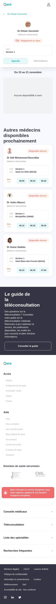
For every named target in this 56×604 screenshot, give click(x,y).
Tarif (24, 584)
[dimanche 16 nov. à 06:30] (44, 225)
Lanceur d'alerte (41, 569)
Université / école (13, 391)
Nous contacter (12, 424)
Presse (9, 401)
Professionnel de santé (16, 385)
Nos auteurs (11, 439)
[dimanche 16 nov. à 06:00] (22, 181)
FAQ (8, 419)
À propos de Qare (14, 450)
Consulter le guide (28, 346)
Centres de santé (13, 444)
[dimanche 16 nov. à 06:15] (22, 270)
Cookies (37, 579)
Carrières (10, 455)
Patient (9, 380)
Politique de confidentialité (15, 574)
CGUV (26, 569)
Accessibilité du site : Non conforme (20, 590)
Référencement (11, 584)
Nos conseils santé (14, 429)
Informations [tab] (41, 61)
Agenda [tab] (15, 61)
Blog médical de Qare (15, 434)
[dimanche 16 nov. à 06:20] (44, 181)
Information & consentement (16, 579)
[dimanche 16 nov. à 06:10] (33, 181)
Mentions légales (11, 569)
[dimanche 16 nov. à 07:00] (44, 270)
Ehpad (8, 396)
